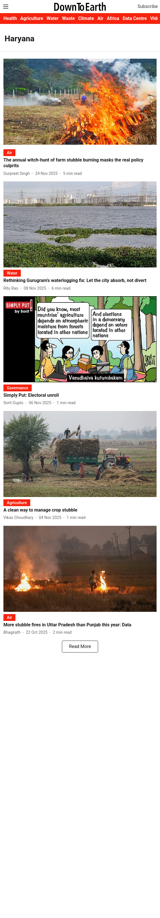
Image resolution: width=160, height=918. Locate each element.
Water (52, 18)
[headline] (80, 163)
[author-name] (17, 174)
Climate (86, 18)
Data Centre (135, 18)
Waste (68, 18)
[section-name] (9, 152)
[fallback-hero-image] (80, 102)
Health (10, 18)
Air (101, 18)
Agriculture (31, 18)
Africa (113, 18)
